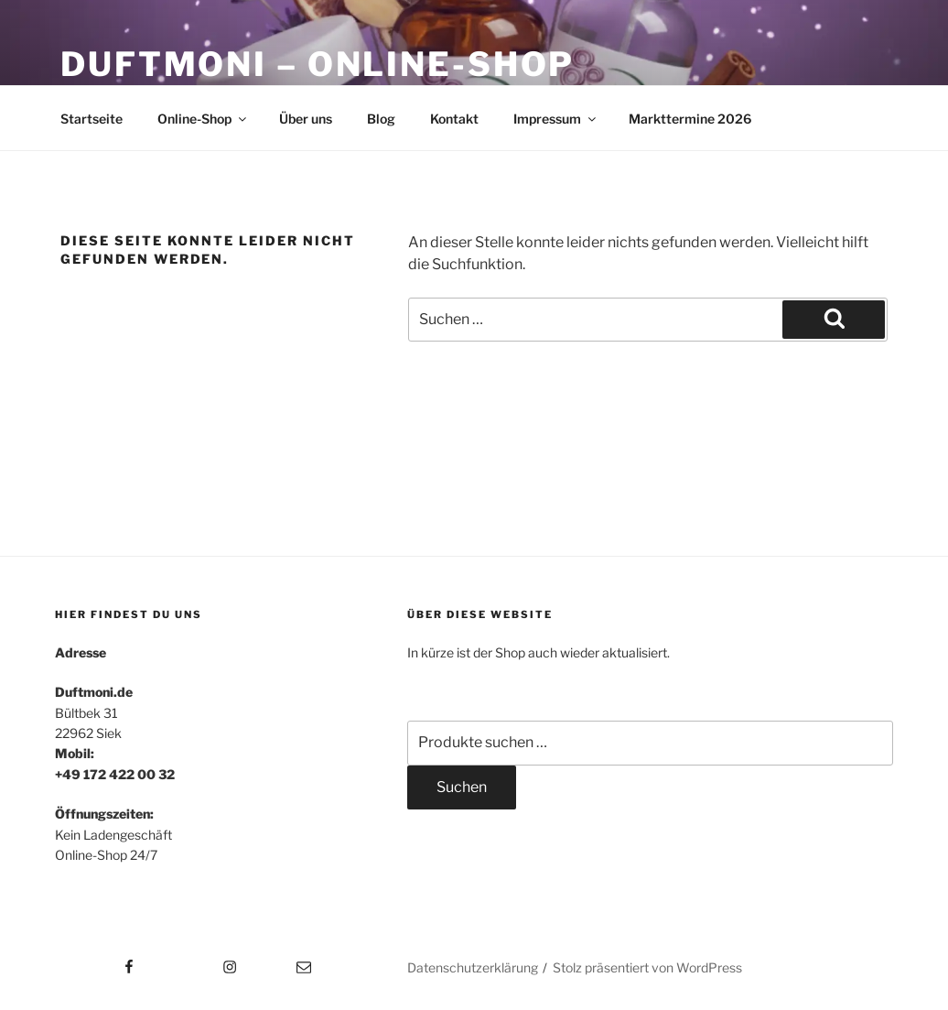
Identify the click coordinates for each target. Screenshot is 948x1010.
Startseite (91, 118)
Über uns (305, 118)
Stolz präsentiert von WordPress (647, 967)
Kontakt (454, 118)
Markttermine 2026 (690, 118)
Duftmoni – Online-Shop (317, 64)
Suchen (461, 787)
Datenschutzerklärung (472, 967)
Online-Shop (203, 118)
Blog (381, 118)
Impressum (555, 118)
